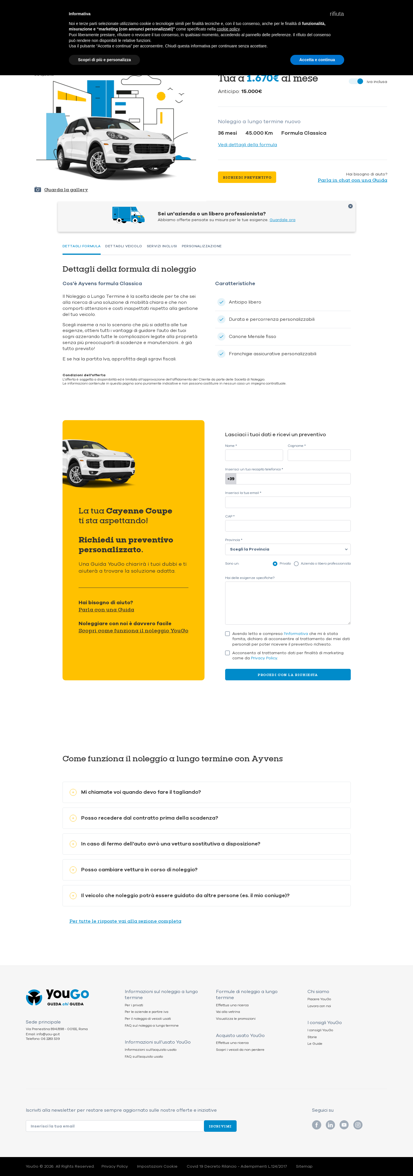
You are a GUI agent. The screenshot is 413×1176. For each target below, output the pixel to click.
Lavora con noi (319, 1006)
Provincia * (233, 540)
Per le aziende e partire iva (146, 1012)
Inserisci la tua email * (243, 493)
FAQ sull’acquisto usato (144, 1057)
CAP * (230, 516)
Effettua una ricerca (232, 1005)
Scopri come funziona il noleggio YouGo (133, 630)
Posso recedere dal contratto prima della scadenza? (144, 818)
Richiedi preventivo (247, 177)
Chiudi (350, 206)
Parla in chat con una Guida (352, 180)
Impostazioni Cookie (157, 1166)
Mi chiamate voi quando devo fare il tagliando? (135, 792)
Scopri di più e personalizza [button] (104, 59)
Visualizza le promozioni (236, 1019)
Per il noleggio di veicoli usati (148, 1019)
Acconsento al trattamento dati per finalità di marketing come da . (288, 655)
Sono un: (232, 563)
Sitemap (304, 1166)
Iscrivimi (220, 1126)
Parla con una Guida (106, 609)
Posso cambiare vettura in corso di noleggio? (134, 869)
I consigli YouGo (320, 1030)
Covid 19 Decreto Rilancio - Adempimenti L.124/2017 (237, 1166)
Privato (285, 563)
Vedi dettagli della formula (247, 145)
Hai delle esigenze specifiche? (249, 578)
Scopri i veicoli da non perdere (240, 1050)
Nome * (231, 446)
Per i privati (134, 1005)
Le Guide (314, 1044)
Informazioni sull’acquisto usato (150, 1050)
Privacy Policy (264, 658)
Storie (312, 1037)
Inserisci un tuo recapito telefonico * (254, 469)
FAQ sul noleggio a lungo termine (152, 1026)
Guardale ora (282, 220)
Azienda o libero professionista (326, 563)
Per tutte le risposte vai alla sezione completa (125, 921)
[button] (337, 13)
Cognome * (297, 446)
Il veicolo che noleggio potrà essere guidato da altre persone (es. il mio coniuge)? (180, 895)
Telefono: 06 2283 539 (43, 1039)
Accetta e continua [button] (317, 59)
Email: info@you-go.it (43, 1034)
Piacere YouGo (319, 999)
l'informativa (296, 633)
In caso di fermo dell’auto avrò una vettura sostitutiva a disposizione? (165, 843)
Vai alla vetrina (228, 1012)
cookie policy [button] (228, 29)
